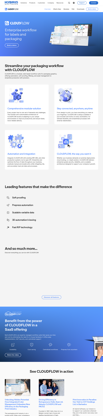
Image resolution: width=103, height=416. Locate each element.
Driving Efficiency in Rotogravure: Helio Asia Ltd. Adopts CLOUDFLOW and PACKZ (51, 403)
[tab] (27, 198)
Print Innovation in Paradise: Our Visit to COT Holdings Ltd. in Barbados (85, 401)
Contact (93, 2)
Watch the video (13, 355)
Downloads (80, 9)
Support (82, 2)
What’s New (57, 9)
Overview (47, 9)
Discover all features (51, 297)
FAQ (73, 9)
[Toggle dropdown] (24, 3)
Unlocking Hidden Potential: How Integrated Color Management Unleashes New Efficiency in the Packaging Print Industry (17, 404)
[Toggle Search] (69, 3)
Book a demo (92, 9)
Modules (66, 9)
